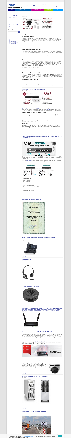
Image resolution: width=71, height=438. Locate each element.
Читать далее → (24, 256)
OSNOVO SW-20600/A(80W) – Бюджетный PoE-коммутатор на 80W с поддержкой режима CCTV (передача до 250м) (42, 137)
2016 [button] (10, 19)
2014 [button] (17, 19)
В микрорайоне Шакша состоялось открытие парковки (34, 411)
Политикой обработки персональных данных (28, 436)
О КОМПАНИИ (58, 9)
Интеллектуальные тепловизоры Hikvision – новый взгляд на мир (36, 360)
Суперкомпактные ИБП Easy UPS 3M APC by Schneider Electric (35, 376)
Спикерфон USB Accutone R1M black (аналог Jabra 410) (30, 286)
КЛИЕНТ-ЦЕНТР (48, 9)
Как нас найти (55, 6)
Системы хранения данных (13, 42)
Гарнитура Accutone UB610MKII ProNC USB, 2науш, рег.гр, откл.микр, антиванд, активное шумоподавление (39, 263)
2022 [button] (17, 15)
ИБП (9, 39)
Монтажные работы (12, 36)
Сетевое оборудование (12, 41)
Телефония (10, 40)
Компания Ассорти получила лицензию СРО (31, 199)
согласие (52, 435)
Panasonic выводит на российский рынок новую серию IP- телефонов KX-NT (38, 237)
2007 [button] (17, 22)
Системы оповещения (12, 48)
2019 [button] (10, 17)
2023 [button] (14, 15)
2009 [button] (14, 22)
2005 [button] (14, 24)
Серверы (10, 44)
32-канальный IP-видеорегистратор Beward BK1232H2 (33, 89)
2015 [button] (14, 19)
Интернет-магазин (37, 9)
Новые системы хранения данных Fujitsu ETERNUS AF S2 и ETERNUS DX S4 (37, 331)
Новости (11, 9)
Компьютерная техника (12, 43)
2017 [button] (17, 17)
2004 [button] (17, 24)
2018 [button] (14, 17)
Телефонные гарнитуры (13, 47)
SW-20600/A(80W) (29, 160)
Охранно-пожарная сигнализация (11, 46)
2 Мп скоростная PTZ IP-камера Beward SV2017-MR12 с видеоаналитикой (37, 14)
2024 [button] (10, 15)
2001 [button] (10, 26)
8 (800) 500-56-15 (44, 5)
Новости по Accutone (26, 259)
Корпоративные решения (23, 9)
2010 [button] (10, 22)
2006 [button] (10, 24)
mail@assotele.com (59, 5)
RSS (62, 12)
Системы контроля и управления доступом (13, 38)
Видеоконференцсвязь (12, 45)
